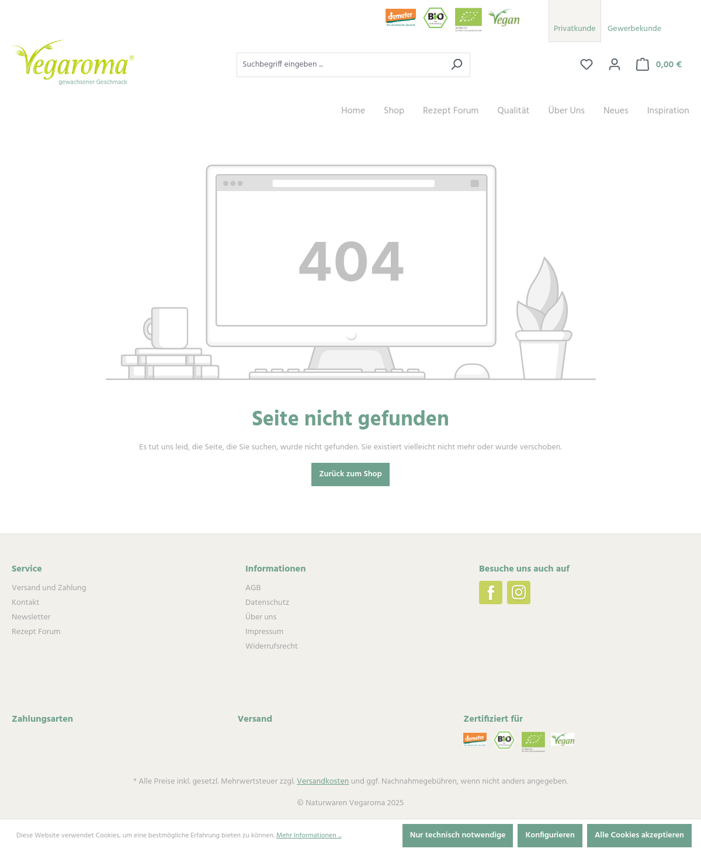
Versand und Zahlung (49, 588)
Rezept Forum (36, 632)
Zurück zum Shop (350, 474)
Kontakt (25, 602)
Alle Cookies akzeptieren (639, 835)
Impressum (264, 632)
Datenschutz (267, 602)
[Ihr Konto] (615, 65)
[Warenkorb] (659, 65)
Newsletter (31, 617)
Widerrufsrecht (271, 646)
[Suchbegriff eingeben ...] (340, 65)
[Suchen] (456, 65)
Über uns (260, 617)
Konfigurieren (550, 835)
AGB (253, 588)
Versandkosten (323, 781)
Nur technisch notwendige (458, 835)
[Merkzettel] (586, 65)
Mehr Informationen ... (309, 835)
